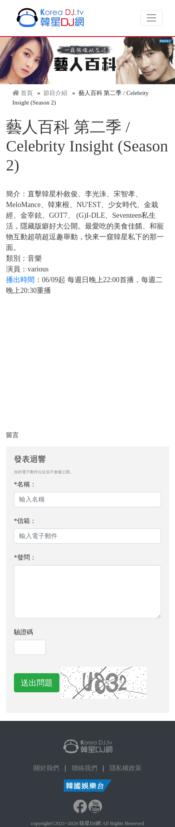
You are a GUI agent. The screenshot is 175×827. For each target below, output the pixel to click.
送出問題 (37, 682)
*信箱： (25, 520)
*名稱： (25, 484)
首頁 (27, 93)
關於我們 (46, 768)
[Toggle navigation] (151, 18)
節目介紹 (55, 93)
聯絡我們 (84, 768)
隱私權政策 (126, 768)
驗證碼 (23, 632)
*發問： (25, 557)
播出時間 (20, 280)
